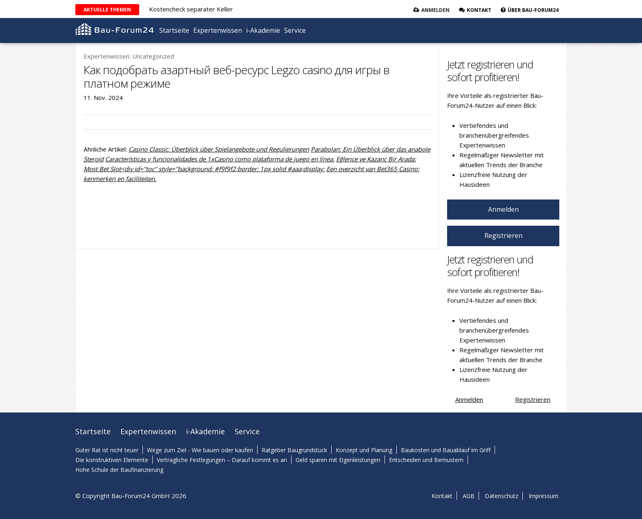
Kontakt (442, 496)
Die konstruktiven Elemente (111, 460)
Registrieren (503, 235)
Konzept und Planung (364, 450)
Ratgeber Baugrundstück (294, 450)
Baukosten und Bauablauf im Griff (446, 450)
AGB (469, 496)
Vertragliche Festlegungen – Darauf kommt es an (222, 460)
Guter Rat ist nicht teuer (106, 450)
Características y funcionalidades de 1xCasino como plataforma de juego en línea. (220, 159)
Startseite (174, 30)
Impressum (543, 496)
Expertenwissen (217, 30)
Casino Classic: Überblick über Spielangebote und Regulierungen (219, 149)
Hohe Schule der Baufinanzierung (119, 470)
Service (295, 30)
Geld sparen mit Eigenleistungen (338, 460)
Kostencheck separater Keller (191, 9)
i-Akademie (263, 30)
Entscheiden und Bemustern (426, 460)
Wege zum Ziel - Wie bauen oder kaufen (200, 450)
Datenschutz (501, 496)
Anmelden (435, 10)
